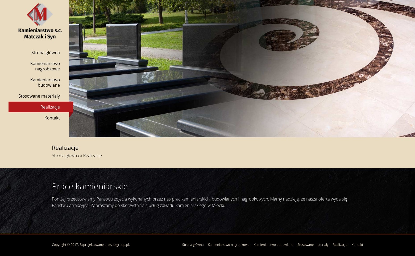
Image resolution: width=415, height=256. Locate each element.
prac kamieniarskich (191, 199)
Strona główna (45, 52)
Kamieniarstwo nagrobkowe (45, 66)
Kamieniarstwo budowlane (45, 82)
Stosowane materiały (39, 96)
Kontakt (52, 118)
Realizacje (50, 107)
